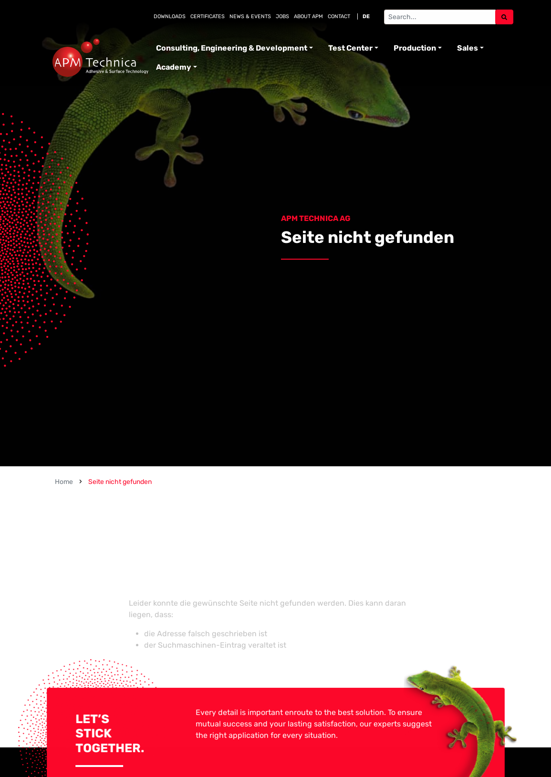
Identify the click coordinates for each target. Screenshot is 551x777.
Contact (339, 16)
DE (366, 16)
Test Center (350, 47)
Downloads (170, 16)
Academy (173, 67)
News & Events (250, 16)
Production (415, 47)
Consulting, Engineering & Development (231, 47)
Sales (467, 47)
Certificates (207, 16)
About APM (308, 16)
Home (64, 482)
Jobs (282, 16)
